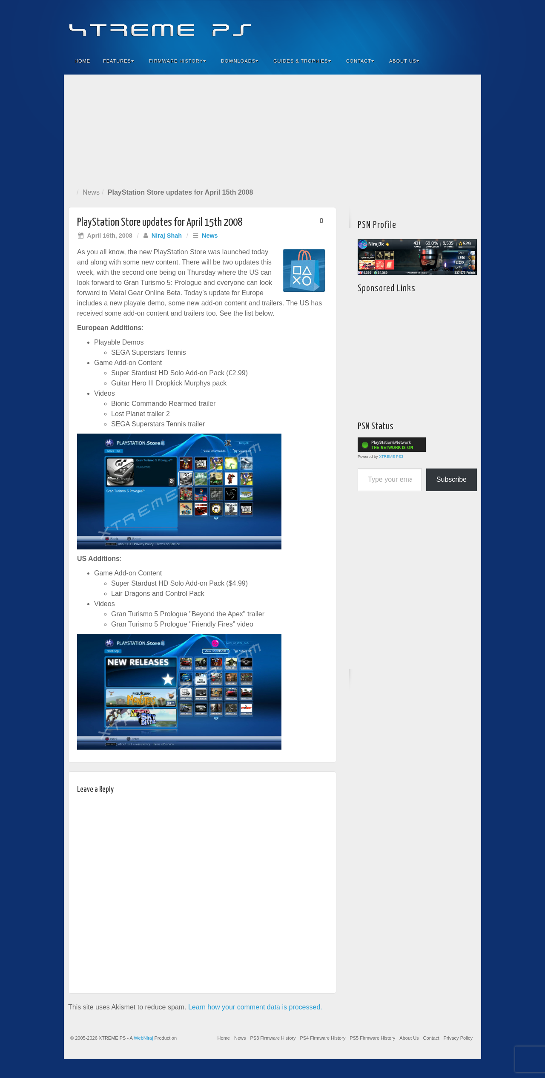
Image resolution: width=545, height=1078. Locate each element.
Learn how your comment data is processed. (255, 1007)
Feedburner (423, 25)
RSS (469, 25)
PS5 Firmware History (372, 1038)
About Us (404, 60)
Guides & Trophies (302, 60)
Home (82, 60)
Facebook (411, 25)
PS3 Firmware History (272, 1038)
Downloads (239, 60)
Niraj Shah (167, 235)
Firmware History (177, 60)
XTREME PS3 (391, 456)
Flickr (434, 25)
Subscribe (451, 479)
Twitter (446, 25)
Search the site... (469, 61)
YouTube (457, 25)
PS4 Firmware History (322, 1038)
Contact (360, 60)
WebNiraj (143, 1038)
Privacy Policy (458, 1038)
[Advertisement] (272, 129)
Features (118, 60)
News (91, 192)
